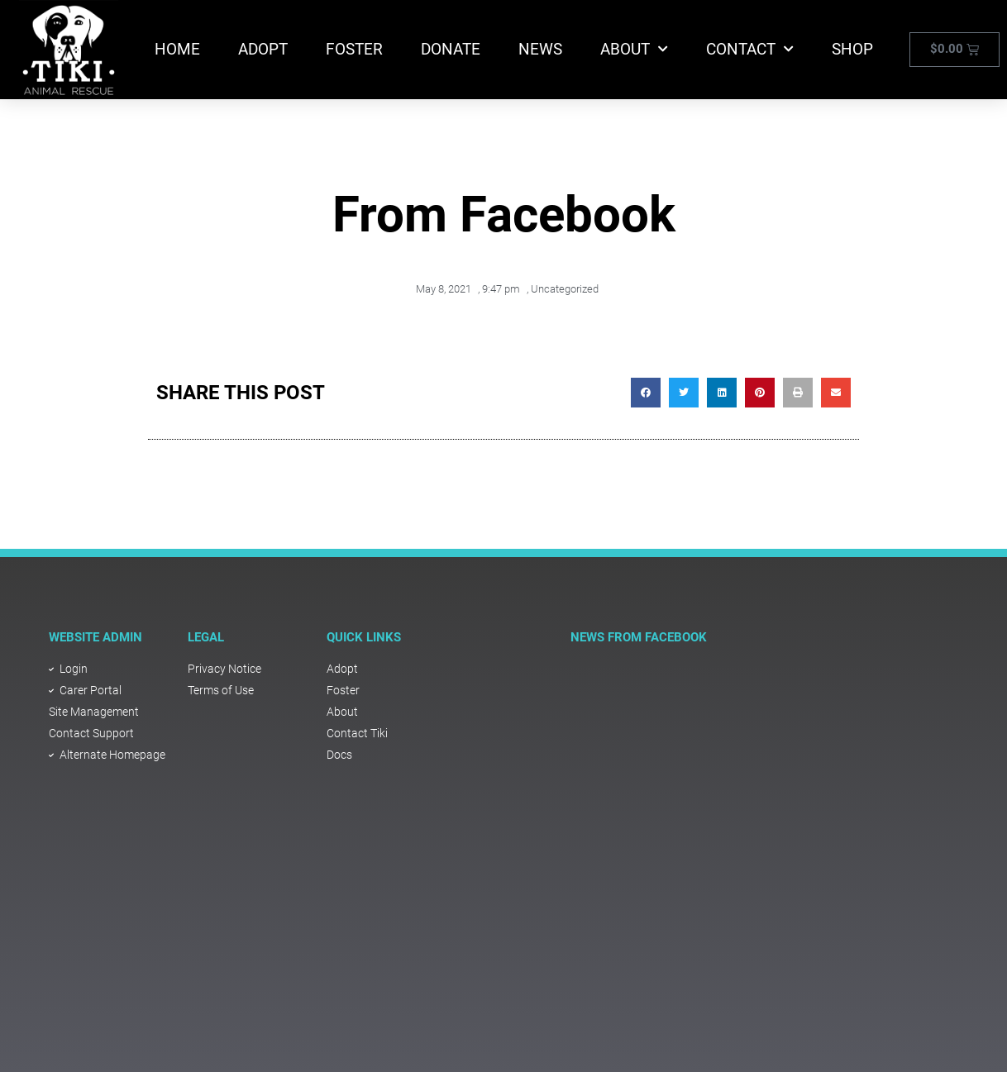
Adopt (263, 49)
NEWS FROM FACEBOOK (638, 637)
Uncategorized (565, 289)
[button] (646, 392)
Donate (450, 49)
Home (177, 49)
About (634, 49)
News (540, 49)
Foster (354, 49)
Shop (852, 49)
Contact (750, 49)
